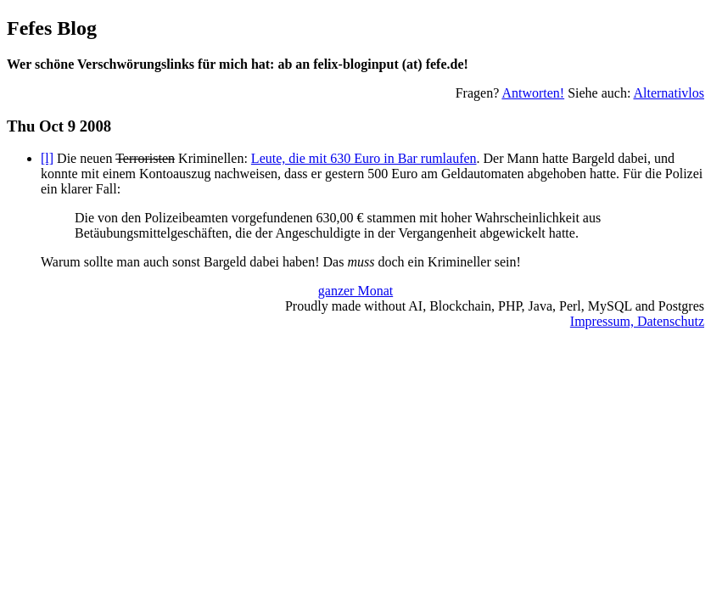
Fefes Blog (52, 28)
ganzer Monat (355, 290)
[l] (47, 158)
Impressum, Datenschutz (637, 321)
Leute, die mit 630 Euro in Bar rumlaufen (364, 158)
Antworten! (532, 93)
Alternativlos (668, 93)
